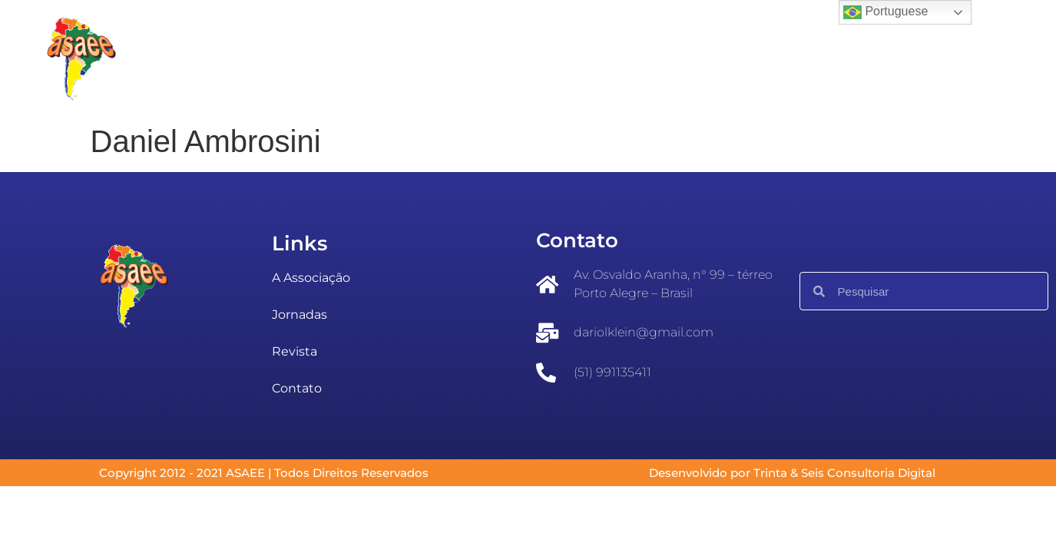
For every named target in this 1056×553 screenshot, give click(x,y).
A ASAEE (308, 58)
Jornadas (507, 58)
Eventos (407, 58)
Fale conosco (708, 58)
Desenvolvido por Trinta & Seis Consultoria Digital (792, 472)
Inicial (216, 58)
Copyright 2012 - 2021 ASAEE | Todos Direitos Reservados (264, 472)
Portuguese (885, 12)
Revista (605, 58)
